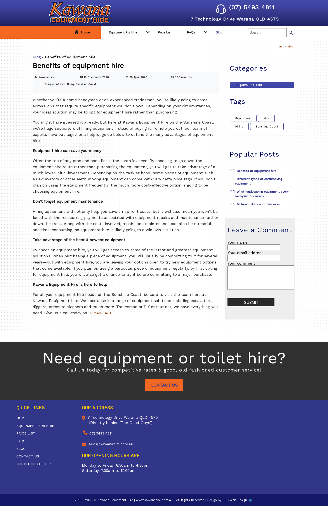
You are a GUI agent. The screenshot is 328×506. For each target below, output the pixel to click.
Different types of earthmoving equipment (258, 181)
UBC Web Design (234, 500)
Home (85, 32)
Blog (219, 32)
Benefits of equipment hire (256, 171)
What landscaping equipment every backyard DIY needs (261, 194)
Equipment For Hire (123, 32)
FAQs (191, 32)
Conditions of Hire (34, 464)
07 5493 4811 (101, 313)
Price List (164, 32)
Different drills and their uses (258, 204)
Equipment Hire (250, 85)
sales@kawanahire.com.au (111, 444)
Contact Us (164, 385)
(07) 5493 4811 (245, 7)
